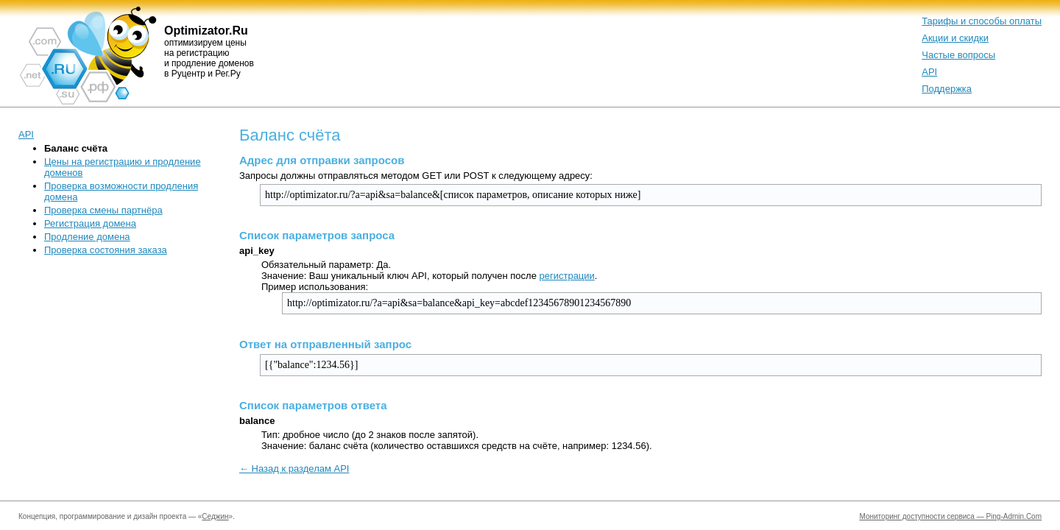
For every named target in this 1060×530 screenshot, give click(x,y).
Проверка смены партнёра (103, 210)
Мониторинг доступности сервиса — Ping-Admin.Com (951, 516)
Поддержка (947, 88)
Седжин (215, 516)
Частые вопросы (958, 54)
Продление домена (87, 236)
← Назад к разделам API (294, 468)
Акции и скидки (955, 37)
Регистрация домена (90, 223)
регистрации (566, 275)
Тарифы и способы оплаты (982, 20)
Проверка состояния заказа (105, 249)
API (929, 71)
